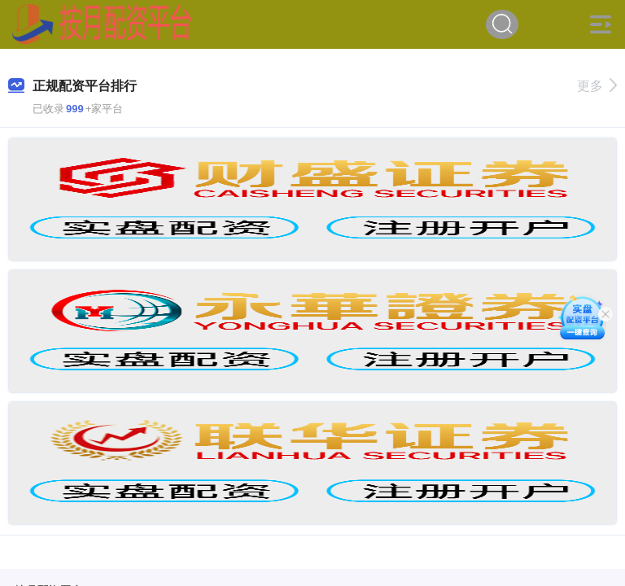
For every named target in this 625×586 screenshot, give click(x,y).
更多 (597, 86)
